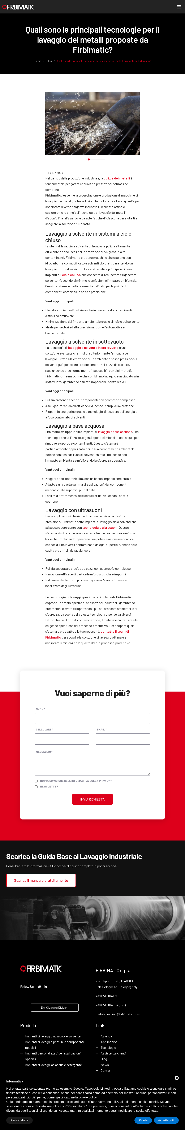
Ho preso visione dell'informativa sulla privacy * (76, 780)
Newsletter (49, 786)
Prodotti (28, 1025)
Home (38, 60)
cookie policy (88, 1097)
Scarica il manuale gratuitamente (41, 880)
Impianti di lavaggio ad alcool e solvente (53, 1036)
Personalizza (19, 1120)
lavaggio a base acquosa (115, 432)
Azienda (106, 1036)
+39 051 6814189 (106, 996)
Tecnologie (108, 1047)
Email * (102, 729)
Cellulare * (44, 729)
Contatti (106, 1070)
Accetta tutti (166, 1120)
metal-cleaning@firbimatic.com (118, 1014)
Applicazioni (109, 1042)
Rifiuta (143, 1120)
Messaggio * (44, 751)
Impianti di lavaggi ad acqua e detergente (53, 1065)
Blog (49, 60)
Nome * (40, 708)
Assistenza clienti (113, 1053)
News (105, 1065)
